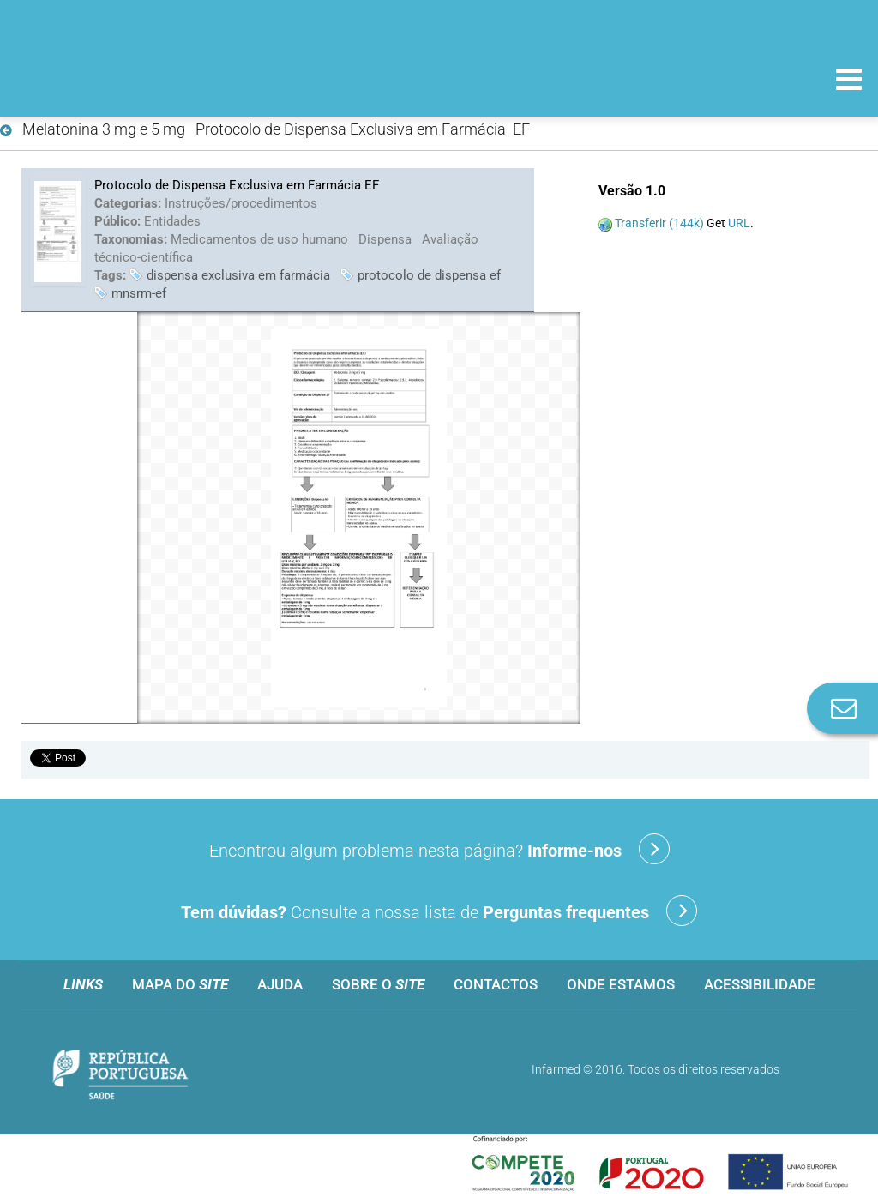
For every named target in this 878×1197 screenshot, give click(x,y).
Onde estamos (621, 984)
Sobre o (378, 984)
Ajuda (280, 984)
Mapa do (180, 984)
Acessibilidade (759, 984)
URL (739, 223)
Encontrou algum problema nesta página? (439, 848)
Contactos (496, 984)
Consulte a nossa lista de (439, 910)
